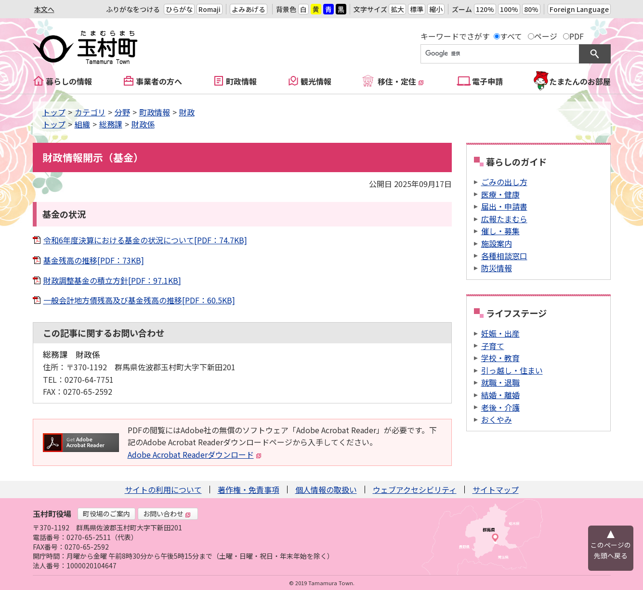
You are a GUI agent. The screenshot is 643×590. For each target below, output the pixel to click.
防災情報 (496, 268)
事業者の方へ (159, 81)
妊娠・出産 (500, 333)
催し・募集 (500, 231)
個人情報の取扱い (326, 489)
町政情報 (241, 81)
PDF (576, 36)
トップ (54, 112)
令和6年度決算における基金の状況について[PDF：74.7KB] (145, 240)
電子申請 (487, 81)
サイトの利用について (163, 489)
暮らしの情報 (69, 81)
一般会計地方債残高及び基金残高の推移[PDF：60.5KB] (139, 300)
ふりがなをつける (133, 9)
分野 (122, 112)
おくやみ (496, 419)
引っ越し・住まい (512, 370)
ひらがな (179, 9)
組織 (82, 124)
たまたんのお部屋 (580, 81)
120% (485, 9)
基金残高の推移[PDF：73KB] (93, 260)
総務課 (110, 124)
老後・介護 (500, 407)
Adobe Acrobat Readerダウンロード (195, 454)
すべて (511, 36)
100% (509, 9)
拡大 (397, 9)
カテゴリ (90, 112)
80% (531, 9)
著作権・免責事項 (248, 489)
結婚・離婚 (500, 395)
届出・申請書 (504, 206)
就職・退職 (500, 382)
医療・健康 (500, 194)
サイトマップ (495, 489)
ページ (545, 36)
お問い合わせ (167, 513)
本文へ (44, 9)
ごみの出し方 (504, 182)
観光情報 (316, 81)
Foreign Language (579, 9)
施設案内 (496, 243)
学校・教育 (500, 358)
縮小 (436, 9)
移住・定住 (401, 81)
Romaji (209, 9)
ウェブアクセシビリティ (415, 489)
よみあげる (248, 9)
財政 (187, 112)
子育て (492, 345)
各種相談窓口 (504, 256)
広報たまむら (504, 219)
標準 (416, 9)
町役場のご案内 (106, 513)
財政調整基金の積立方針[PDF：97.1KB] (112, 280)
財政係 (143, 124)
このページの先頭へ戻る (611, 550)
